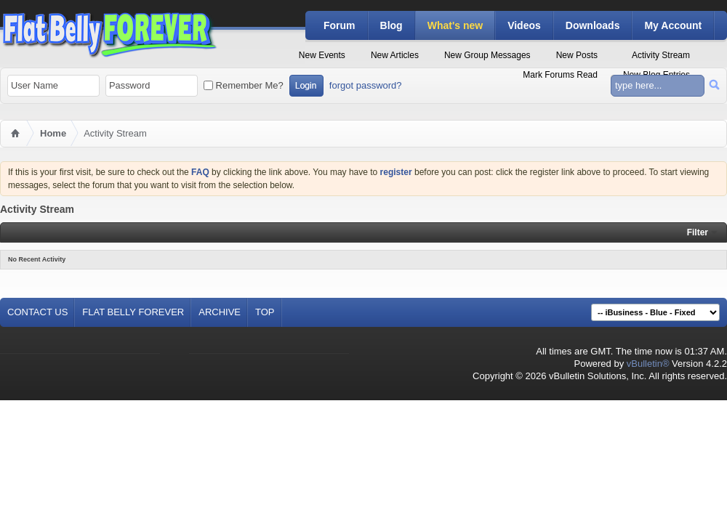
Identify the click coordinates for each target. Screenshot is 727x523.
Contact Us (37, 312)
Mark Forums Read (560, 75)
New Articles (395, 55)
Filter (697, 232)
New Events (322, 55)
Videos (524, 25)
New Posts (577, 55)
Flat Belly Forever (133, 312)
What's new (455, 25)
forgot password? (365, 85)
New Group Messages (487, 55)
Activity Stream (661, 55)
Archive (219, 312)
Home (53, 133)
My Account (673, 25)
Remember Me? (244, 85)
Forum (340, 25)
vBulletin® (648, 363)
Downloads (593, 25)
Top (265, 312)
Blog (391, 25)
